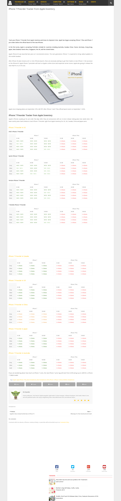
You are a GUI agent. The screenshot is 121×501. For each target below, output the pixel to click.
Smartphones (70, 384)
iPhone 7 (51, 384)
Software (70, 2)
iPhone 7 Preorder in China (17, 309)
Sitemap (32, 474)
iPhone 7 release (58, 384)
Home (10, 474)
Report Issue (90, 478)
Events (93, 2)
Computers (58, 2)
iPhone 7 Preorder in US (16, 132)
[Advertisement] (42, 24)
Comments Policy (64, 428)
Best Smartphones (31, 384)
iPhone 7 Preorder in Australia (18, 358)
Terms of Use (82, 478)
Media (82, 2)
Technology (19, 2)
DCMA (89, 489)
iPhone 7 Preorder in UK (16, 285)
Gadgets (32, 2)
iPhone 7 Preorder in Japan (17, 333)
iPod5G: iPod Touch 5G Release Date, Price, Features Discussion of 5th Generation (100, 40)
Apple (14, 384)
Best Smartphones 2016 (43, 384)
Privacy (25, 474)
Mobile (65, 384)
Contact (40, 474)
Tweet (28, 389)
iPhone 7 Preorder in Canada (18, 261)
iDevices (45, 2)
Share (15, 389)
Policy (17, 474)
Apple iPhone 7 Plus (21, 384)
